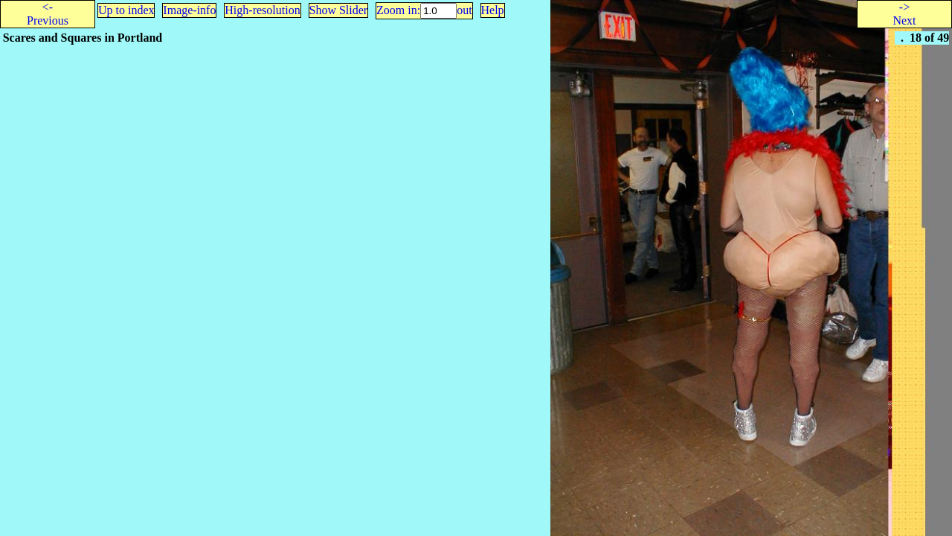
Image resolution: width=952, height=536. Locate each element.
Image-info (189, 10)
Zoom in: (398, 10)
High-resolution (262, 10)
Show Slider (338, 10)
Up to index (126, 10)
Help (492, 10)
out (464, 10)
